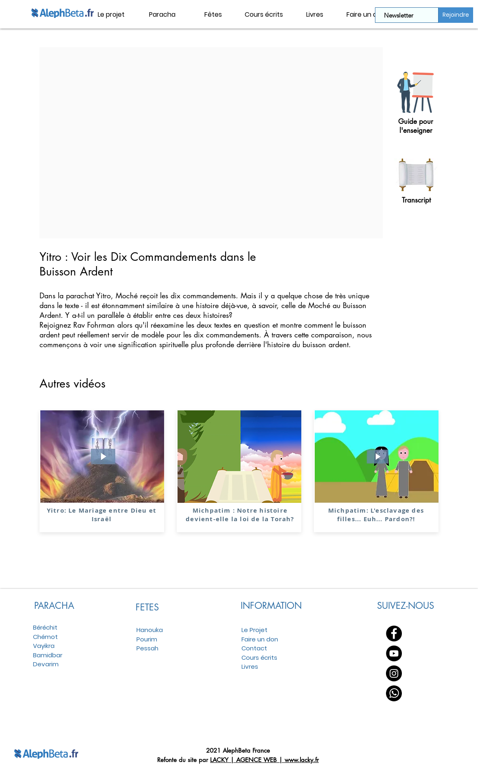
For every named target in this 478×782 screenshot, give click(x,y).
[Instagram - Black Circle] (394, 673)
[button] (162, 15)
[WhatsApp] (394, 693)
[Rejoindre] (456, 15)
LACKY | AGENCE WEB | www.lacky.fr (264, 760)
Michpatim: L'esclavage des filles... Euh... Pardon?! (376, 514)
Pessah (147, 648)
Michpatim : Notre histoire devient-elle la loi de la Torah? (240, 514)
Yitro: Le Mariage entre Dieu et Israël (101, 514)
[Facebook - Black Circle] (394, 633)
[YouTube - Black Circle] (394, 653)
